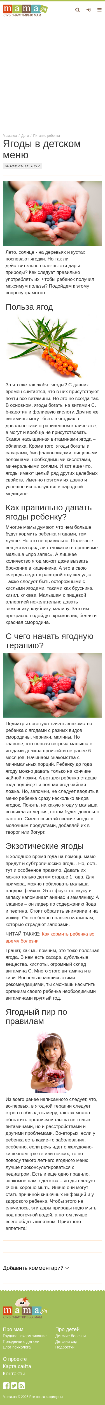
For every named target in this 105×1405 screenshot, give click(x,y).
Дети (25, 136)
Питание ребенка (46, 136)
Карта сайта (17, 1366)
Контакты (14, 1373)
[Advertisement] (52, 74)
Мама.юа (10, 136)
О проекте (15, 1359)
